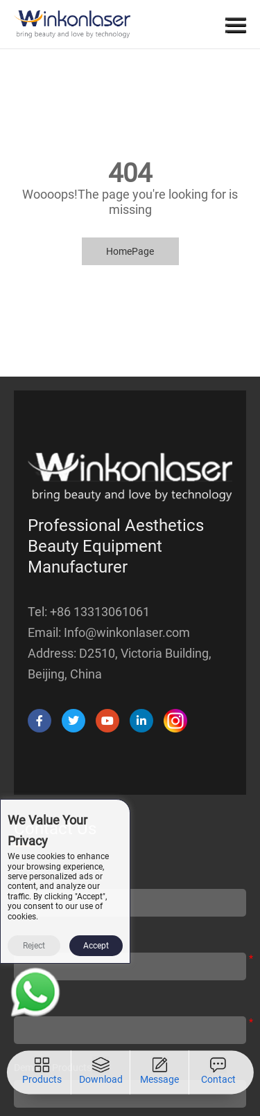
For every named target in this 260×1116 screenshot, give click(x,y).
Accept (96, 946)
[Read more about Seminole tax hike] (35, 995)
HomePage (130, 251)
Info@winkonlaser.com (127, 632)
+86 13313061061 (100, 611)
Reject (34, 946)
